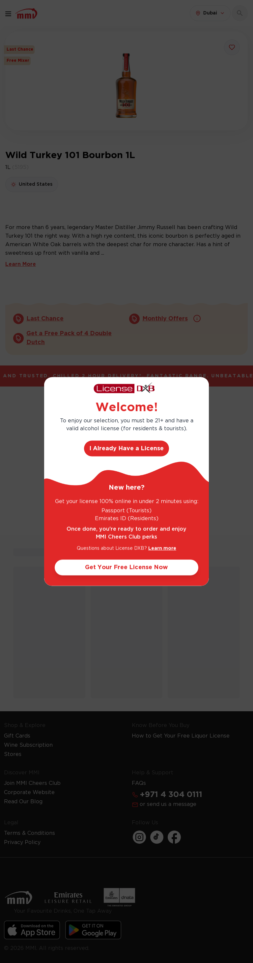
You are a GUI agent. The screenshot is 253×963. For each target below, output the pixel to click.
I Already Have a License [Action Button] (126, 448)
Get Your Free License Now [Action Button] (126, 567)
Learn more (162, 548)
